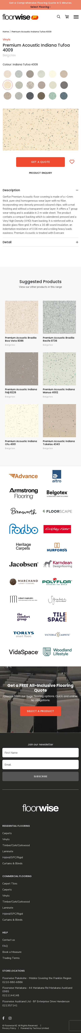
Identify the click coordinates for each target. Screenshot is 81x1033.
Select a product (40, 711)
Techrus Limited (41, 1028)
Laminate (7, 851)
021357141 (9, 1005)
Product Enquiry (40, 173)
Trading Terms (11, 958)
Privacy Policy (9, 1028)
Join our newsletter (40, 744)
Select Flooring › (40, 7)
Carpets (7, 833)
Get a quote (40, 162)
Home (6, 31)
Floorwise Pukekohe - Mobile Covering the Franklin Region (36, 978)
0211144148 (10, 995)
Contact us (8, 940)
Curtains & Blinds (12, 863)
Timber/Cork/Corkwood (16, 845)
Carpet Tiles (9, 883)
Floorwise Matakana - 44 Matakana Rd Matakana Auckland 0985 (37, 989)
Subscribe (40, 776)
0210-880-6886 (12, 982)
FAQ (5, 946)
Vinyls (6, 839)
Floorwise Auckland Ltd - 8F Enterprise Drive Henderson (36, 1001)
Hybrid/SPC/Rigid (12, 857)
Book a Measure (12, 952)
